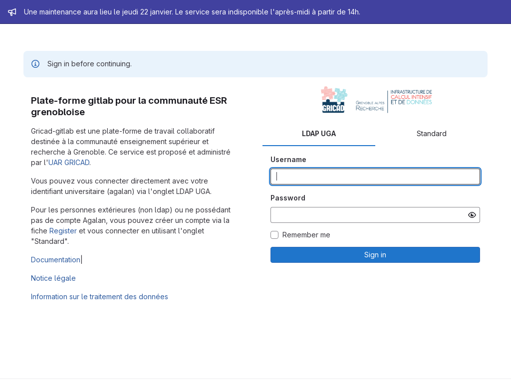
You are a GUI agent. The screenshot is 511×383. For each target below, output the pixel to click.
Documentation (55, 259)
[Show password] (472, 215)
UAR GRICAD (68, 162)
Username (288, 159)
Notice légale (53, 278)
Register (63, 230)
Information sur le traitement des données (99, 296)
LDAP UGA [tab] (319, 133)
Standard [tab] (432, 133)
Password (287, 197)
